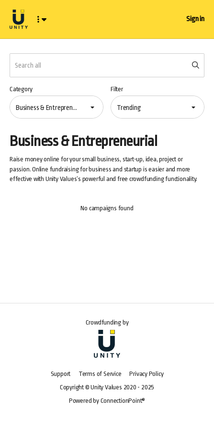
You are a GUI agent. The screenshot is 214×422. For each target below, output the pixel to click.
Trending (129, 107)
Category (21, 89)
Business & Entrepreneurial (49, 107)
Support (61, 373)
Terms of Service (100, 373)
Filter (117, 89)
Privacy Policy (146, 373)
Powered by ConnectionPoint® (107, 400)
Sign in (195, 19)
